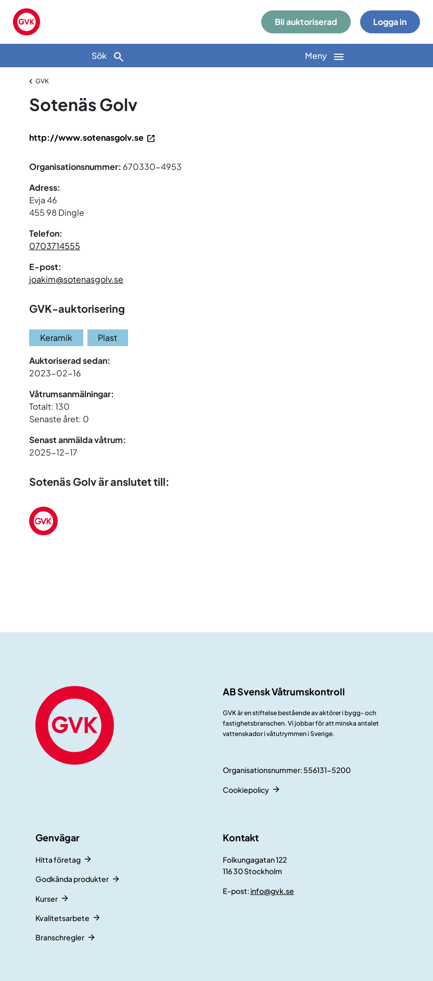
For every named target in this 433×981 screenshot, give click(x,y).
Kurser (46, 898)
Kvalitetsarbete (62, 918)
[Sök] (108, 55)
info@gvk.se (272, 891)
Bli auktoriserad (306, 21)
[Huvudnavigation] (324, 55)
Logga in (389, 21)
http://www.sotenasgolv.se (86, 137)
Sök (108, 56)
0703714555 (54, 245)
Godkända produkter (72, 879)
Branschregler (59, 937)
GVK (42, 81)
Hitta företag (58, 859)
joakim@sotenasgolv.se (76, 279)
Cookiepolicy (246, 789)
